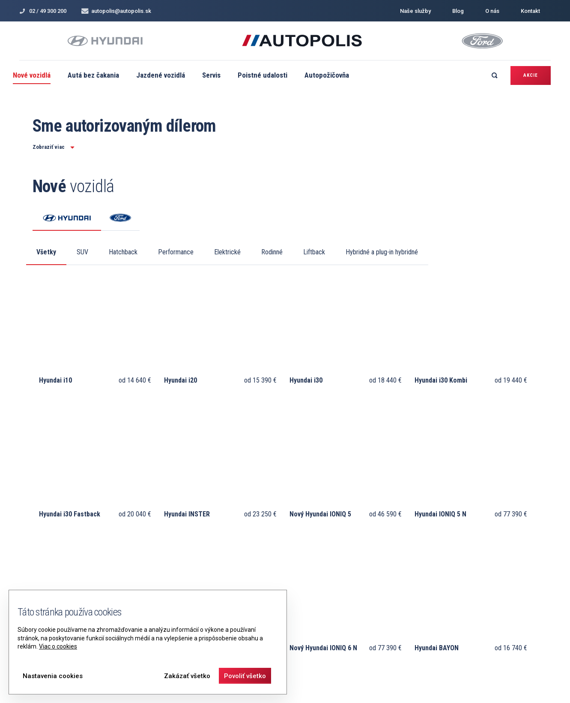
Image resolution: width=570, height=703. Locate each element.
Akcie (530, 75)
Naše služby (415, 11)
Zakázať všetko (187, 676)
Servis (211, 75)
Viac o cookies (58, 646)
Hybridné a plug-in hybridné (382, 252)
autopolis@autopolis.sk (116, 11)
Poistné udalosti (262, 75)
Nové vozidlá (32, 75)
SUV (82, 252)
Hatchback (123, 252)
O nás (492, 11)
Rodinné (272, 252)
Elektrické (227, 252)
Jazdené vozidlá (160, 75)
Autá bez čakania (93, 75)
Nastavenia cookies (53, 676)
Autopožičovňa (326, 75)
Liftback (314, 252)
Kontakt (530, 11)
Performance (176, 252)
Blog (458, 11)
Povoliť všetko (245, 676)
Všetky (46, 252)
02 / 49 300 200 (42, 11)
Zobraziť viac (54, 147)
